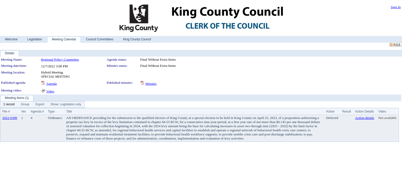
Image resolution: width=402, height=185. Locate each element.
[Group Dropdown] (25, 104)
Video (50, 91)
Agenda (51, 84)
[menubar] (42, 104)
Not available (387, 118)
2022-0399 (9, 118)
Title (69, 111)
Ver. (24, 111)
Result (346, 111)
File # (6, 111)
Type (51, 111)
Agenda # (37, 111)
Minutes (151, 84)
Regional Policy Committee (60, 59)
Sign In (396, 7)
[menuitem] (9, 104)
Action (330, 111)
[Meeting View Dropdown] (65, 104)
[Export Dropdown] (39, 104)
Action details (364, 118)
